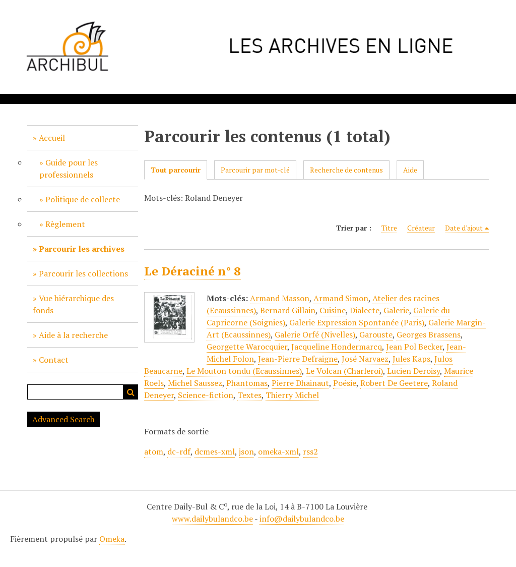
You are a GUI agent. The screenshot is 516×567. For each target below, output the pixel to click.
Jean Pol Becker (414, 346)
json (246, 451)
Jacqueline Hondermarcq (336, 346)
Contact (54, 359)
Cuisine (332, 310)
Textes (249, 395)
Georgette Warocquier (247, 346)
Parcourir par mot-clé (255, 170)
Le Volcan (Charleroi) (344, 370)
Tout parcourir (176, 170)
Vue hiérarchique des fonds (73, 304)
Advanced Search (63, 419)
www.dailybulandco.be (212, 518)
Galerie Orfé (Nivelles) (315, 334)
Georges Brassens (429, 334)
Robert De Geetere (394, 382)
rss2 (310, 451)
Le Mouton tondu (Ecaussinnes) (244, 370)
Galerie (396, 310)
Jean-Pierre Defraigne (298, 358)
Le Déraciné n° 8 (192, 271)
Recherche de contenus (346, 170)
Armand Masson (279, 298)
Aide (410, 170)
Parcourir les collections (83, 273)
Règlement (65, 224)
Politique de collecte (82, 199)
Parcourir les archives (81, 248)
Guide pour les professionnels (68, 168)
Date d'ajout (464, 228)
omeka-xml (278, 451)
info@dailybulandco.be (302, 518)
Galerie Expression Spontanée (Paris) (356, 322)
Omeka (111, 538)
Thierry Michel (292, 395)
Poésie (344, 382)
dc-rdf (178, 451)
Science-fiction (205, 395)
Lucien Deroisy (413, 370)
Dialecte (364, 310)
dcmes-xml (215, 451)
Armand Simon (340, 298)
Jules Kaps (411, 358)
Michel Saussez (195, 382)
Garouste (376, 334)
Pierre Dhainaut (300, 382)
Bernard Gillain (287, 310)
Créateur (421, 228)
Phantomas (247, 382)
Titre (389, 228)
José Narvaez (365, 358)
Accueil (52, 137)
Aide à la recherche (73, 335)
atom (153, 451)
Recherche (130, 392)
